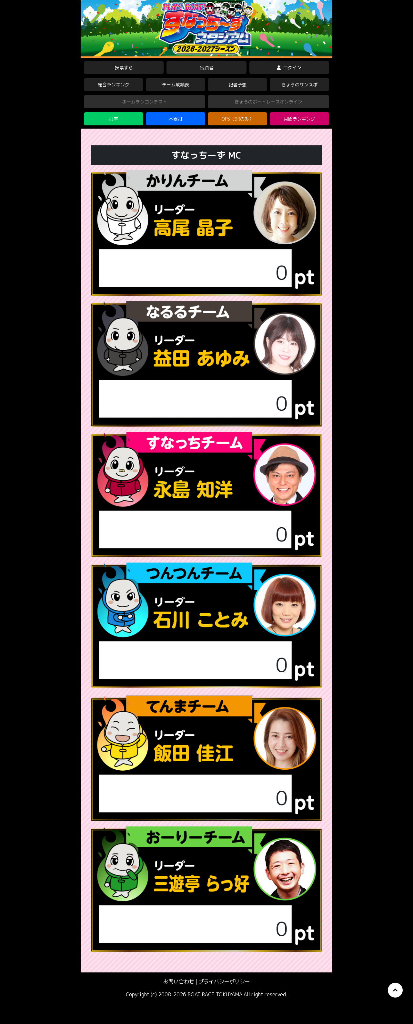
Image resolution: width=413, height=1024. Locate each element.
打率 (113, 119)
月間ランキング (299, 119)
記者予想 (237, 85)
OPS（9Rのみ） (237, 119)
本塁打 (175, 119)
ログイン (289, 67)
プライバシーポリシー (224, 981)
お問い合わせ (178, 981)
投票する (124, 67)
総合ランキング (113, 85)
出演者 (206, 67)
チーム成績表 (175, 85)
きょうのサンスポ (299, 85)
